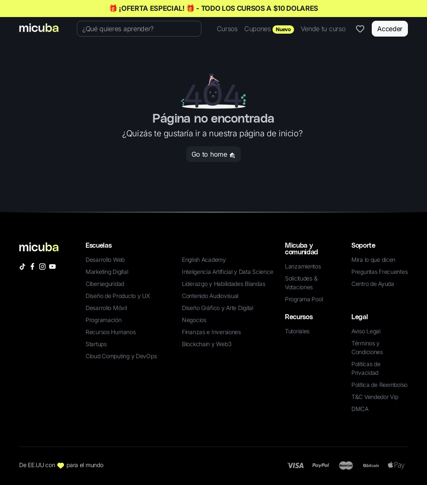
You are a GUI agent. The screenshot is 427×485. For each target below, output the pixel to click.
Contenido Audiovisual (210, 295)
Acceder (389, 29)
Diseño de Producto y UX (118, 295)
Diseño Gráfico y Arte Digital (217, 307)
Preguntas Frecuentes (379, 271)
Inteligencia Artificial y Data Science (227, 271)
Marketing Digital (107, 271)
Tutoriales (297, 331)
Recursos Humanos (111, 331)
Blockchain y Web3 (206, 343)
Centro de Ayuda (372, 283)
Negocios (194, 319)
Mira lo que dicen (373, 259)
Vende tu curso (323, 29)
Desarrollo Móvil (106, 307)
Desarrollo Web (105, 259)
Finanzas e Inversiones (211, 331)
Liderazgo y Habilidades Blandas (223, 283)
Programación (104, 319)
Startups (96, 343)
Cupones (269, 29)
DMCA (359, 408)
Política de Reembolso (379, 384)
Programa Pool (304, 299)
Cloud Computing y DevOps (121, 355)
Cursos (227, 29)
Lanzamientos (303, 266)
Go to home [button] (213, 154)
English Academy (204, 259)
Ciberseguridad (105, 283)
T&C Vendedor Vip (374, 396)
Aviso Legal (365, 331)
